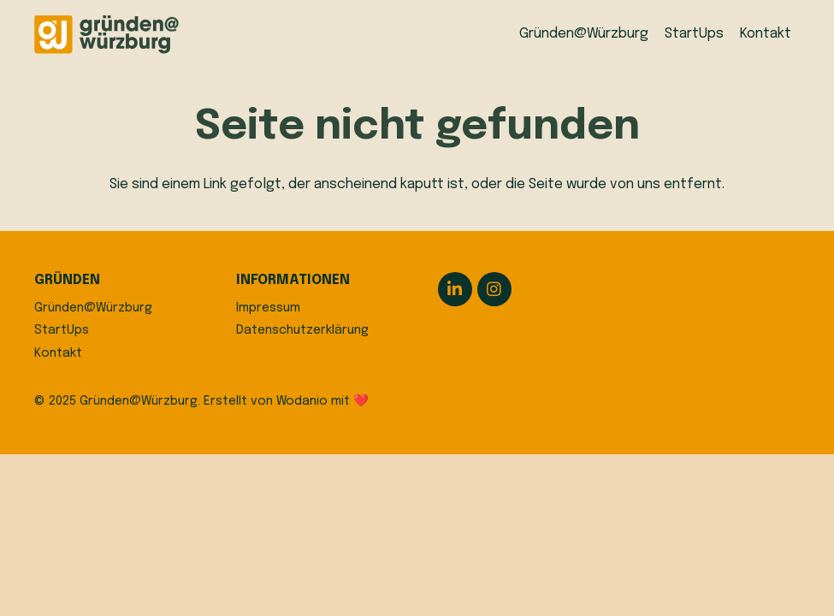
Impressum (268, 308)
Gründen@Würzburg (93, 308)
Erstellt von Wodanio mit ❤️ (286, 401)
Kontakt (58, 353)
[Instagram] (494, 289)
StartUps (61, 330)
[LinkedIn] (455, 289)
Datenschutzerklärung (302, 330)
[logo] (106, 34)
